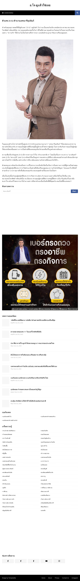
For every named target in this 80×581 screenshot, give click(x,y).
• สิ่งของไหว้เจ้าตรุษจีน (8, 507)
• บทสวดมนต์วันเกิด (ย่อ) (8, 461)
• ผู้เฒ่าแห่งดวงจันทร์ (7, 468)
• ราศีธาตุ (4, 491)
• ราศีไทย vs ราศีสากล (46, 487)
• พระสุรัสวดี (44, 480)
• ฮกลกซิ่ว (43, 510)
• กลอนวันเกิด (44, 430)
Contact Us (65, 578)
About (50, 578)
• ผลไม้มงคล (44, 465)
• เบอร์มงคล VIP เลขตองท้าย (48, 416)
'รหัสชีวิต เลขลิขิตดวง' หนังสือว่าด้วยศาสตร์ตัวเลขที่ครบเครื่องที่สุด (33, 320)
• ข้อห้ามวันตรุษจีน (7, 442)
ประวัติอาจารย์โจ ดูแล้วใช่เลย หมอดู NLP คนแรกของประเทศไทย (32, 343)
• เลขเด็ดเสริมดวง (45, 495)
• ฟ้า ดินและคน (6, 484)
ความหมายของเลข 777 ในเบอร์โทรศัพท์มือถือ (26, 332)
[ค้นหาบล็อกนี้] (36, 191)
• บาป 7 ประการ (45, 461)
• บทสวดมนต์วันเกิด (46, 457)
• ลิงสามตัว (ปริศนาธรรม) (9, 495)
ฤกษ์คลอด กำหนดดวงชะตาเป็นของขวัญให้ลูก (26, 389)
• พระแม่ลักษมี (6, 476)
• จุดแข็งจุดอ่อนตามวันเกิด (48, 442)
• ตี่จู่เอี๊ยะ (4, 453)
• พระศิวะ (4, 480)
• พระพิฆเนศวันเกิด (7, 472)
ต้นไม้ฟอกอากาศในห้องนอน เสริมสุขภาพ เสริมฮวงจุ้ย (28, 355)
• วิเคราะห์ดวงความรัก (8, 499)
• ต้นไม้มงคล (44, 449)
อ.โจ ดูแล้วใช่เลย (40, 5)
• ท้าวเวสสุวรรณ (45, 453)
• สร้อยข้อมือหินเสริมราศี (47, 503)
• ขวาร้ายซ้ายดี (6, 438)
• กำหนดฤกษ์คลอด (7, 434)
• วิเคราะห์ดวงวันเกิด (7, 503)
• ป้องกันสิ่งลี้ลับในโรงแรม (9, 465)
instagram (75, 578)
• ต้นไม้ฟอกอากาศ (7, 449)
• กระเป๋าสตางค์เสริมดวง (8, 430)
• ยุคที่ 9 (4, 487)
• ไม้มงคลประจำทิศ (46, 484)
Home (43, 578)
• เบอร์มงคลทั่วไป (6, 416)
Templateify (12, 578)
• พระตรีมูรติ (44, 468)
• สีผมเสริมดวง (44, 507)
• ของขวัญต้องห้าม (46, 438)
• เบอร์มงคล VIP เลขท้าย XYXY (9, 420)
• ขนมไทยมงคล (45, 434)
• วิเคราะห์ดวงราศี (45, 499)
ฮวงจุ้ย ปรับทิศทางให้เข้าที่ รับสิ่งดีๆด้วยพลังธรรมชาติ (28, 401)
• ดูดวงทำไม (44, 446)
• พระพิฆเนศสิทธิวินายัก (47, 472)
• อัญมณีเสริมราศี (6, 510)
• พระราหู (43, 476)
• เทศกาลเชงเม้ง (6, 457)
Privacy (57, 578)
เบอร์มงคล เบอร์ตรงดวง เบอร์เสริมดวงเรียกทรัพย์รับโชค (29, 378)
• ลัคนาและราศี (45, 491)
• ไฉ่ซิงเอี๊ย (5, 446)
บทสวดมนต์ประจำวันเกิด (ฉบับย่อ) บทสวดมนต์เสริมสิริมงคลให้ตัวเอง (34, 366)
